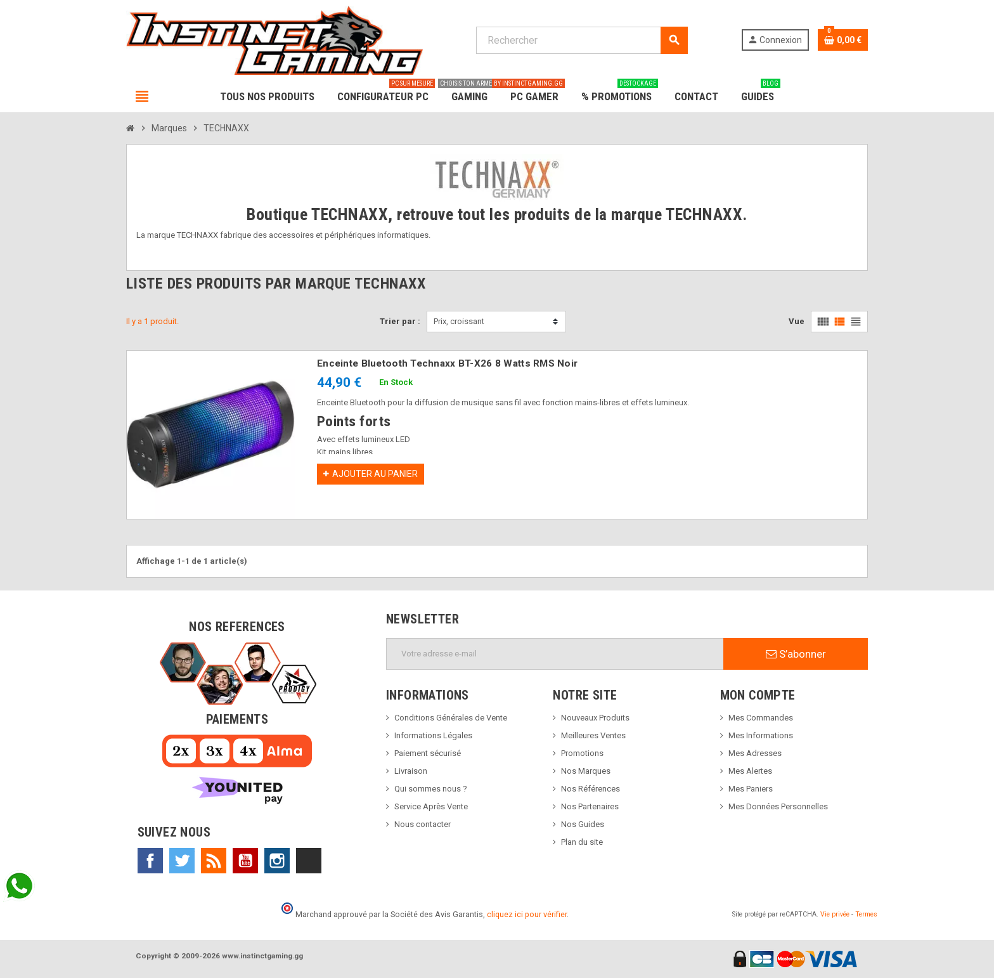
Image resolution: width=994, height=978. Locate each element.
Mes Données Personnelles (778, 806)
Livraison (410, 771)
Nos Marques (585, 771)
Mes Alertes (750, 771)
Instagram (277, 860)
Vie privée (834, 914)
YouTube (245, 860)
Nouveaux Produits (595, 717)
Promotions (582, 753)
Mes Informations (760, 735)
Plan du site (582, 842)
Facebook (150, 860)
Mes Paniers (750, 788)
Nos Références (590, 788)
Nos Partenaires (590, 806)
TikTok (308, 860)
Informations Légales (433, 735)
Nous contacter (422, 824)
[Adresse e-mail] (555, 654)
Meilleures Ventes (593, 735)
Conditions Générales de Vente (450, 717)
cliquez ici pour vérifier (527, 914)
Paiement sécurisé (427, 753)
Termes (866, 914)
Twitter (182, 860)
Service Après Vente (431, 806)
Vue (796, 321)
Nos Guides (582, 824)
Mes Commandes (760, 717)
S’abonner (796, 654)
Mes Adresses (755, 753)
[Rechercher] (581, 40)
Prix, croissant (459, 321)
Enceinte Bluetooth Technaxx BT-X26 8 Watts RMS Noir (447, 363)
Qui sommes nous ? (430, 788)
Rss (213, 860)
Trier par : (400, 321)
